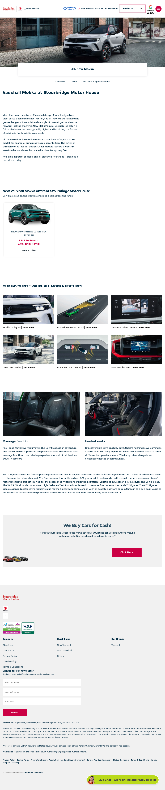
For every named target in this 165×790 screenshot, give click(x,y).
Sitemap (15, 762)
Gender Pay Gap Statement (99, 760)
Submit (14, 712)
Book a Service (86, 9)
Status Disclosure (121, 760)
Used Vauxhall (64, 650)
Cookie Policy (9, 661)
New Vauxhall (64, 645)
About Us (7, 645)
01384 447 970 (31, 8)
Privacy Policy (10, 656)
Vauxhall (115, 645)
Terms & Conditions (13, 666)
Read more (28, 327)
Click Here (126, 552)
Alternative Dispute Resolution (45, 760)
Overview (60, 81)
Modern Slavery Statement (73, 760)
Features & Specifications (96, 81)
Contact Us (113, 9)
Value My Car (101, 9)
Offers (74, 81)
